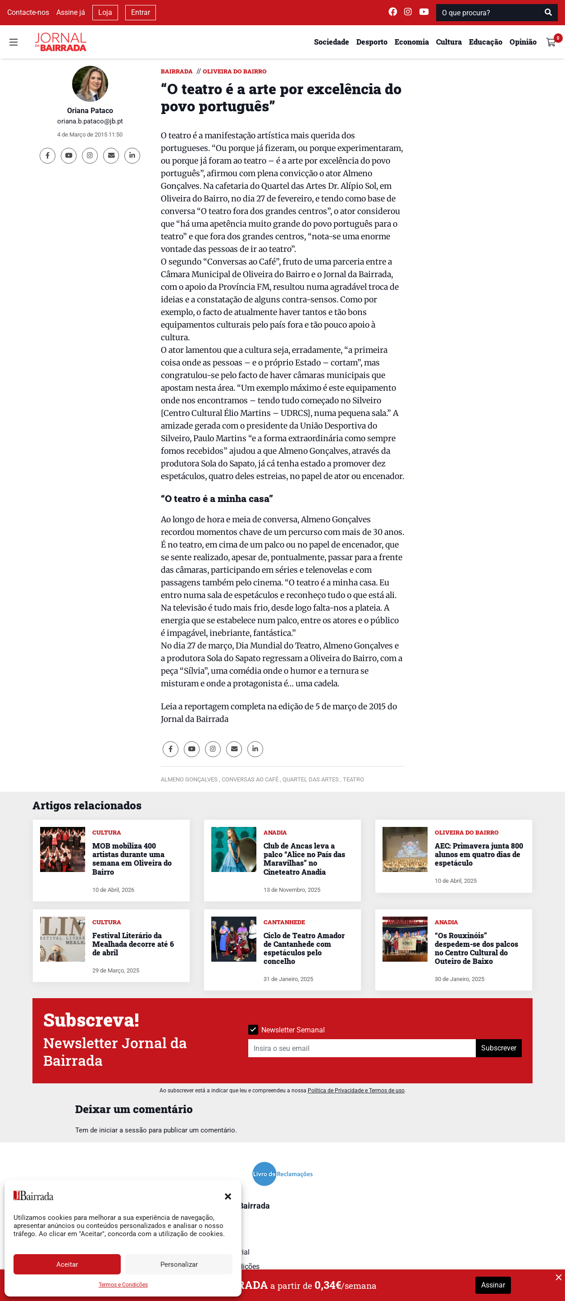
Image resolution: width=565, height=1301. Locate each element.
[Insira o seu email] (362, 1048)
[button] (227, 1195)
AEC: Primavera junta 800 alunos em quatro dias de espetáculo (479, 854)
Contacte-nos (28, 12)
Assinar (493, 1285)
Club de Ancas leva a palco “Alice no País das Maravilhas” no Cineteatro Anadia (304, 858)
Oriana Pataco (90, 110)
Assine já (70, 12)
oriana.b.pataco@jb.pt (90, 121)
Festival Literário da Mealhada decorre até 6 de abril (133, 944)
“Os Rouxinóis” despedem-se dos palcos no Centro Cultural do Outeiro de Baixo (476, 948)
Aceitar (67, 1264)
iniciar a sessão (123, 1130)
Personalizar (179, 1264)
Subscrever (498, 1048)
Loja (105, 12)
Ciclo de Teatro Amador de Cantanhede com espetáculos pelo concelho (304, 948)
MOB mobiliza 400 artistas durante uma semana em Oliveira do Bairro (132, 858)
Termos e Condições (123, 1285)
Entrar (140, 12)
